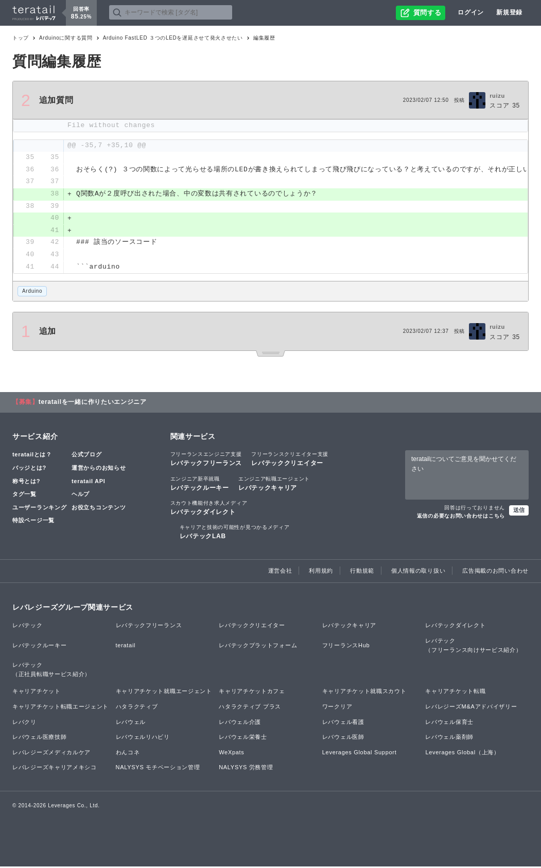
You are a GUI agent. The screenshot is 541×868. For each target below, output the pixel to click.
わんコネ (128, 753)
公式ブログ (87, 456)
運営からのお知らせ (99, 469)
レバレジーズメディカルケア (51, 753)
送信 (519, 511)
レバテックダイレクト (209, 508)
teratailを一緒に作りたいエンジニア (93, 403)
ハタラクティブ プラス (250, 708)
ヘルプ (81, 495)
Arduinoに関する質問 (66, 38)
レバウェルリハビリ (143, 738)
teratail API (88, 482)
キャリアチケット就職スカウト (364, 692)
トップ (20, 38)
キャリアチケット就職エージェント (164, 692)
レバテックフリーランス (206, 460)
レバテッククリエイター (289, 460)
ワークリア (337, 708)
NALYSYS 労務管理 (246, 769)
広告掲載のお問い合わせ (495, 572)
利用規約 (321, 572)
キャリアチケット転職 (455, 692)
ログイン (471, 12)
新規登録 (509, 12)
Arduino (32, 292)
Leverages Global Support (359, 753)
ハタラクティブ (137, 708)
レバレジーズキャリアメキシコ (54, 769)
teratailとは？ (32, 456)
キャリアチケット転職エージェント (60, 708)
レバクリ (24, 723)
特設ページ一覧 (33, 522)
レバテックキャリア (274, 484)
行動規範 (362, 572)
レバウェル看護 (343, 723)
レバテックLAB (235, 533)
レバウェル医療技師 (39, 738)
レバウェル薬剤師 (449, 738)
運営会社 (280, 572)
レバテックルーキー (199, 484)
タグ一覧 (24, 495)
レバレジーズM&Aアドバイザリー (471, 708)
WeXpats (231, 753)
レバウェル (131, 723)
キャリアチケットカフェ (252, 692)
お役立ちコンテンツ (99, 508)
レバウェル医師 (343, 738)
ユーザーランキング (39, 508)
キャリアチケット (36, 692)
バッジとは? (29, 469)
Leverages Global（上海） (462, 753)
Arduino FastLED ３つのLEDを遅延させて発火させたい (173, 38)
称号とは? (26, 482)
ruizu (497, 96)
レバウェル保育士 (449, 723)
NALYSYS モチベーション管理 (158, 769)
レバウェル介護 (240, 723)
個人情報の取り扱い (418, 572)
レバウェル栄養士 (243, 738)
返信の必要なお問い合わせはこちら (461, 517)
